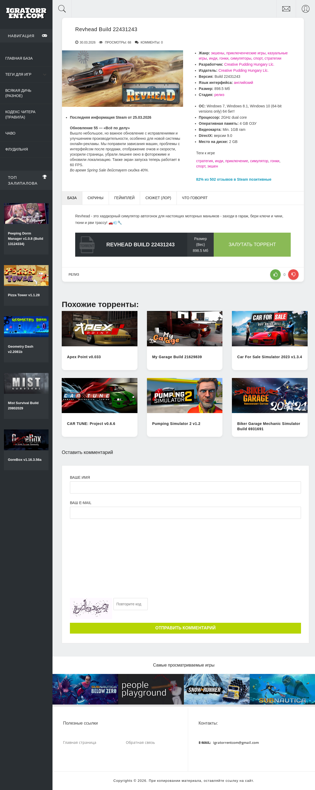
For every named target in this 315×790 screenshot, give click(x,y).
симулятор (259, 161)
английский (243, 82)
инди (213, 58)
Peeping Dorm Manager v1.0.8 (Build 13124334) (25, 238)
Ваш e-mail (81, 503)
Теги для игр (18, 74)
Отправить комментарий (185, 628)
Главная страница (79, 742)
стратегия (204, 161)
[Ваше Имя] (185, 487)
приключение (236, 161)
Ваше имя (80, 477)
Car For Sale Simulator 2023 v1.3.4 (269, 357)
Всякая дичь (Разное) (18, 93)
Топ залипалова (27, 179)
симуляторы (241, 58)
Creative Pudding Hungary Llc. (249, 64)
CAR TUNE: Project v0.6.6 (91, 424)
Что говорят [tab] (195, 198)
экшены (217, 53)
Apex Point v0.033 (84, 357)
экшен (212, 166)
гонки (223, 58)
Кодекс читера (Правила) (20, 114)
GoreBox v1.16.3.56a (24, 460)
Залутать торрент (252, 244)
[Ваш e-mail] (185, 513)
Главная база (19, 58)
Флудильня (16, 149)
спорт (257, 58)
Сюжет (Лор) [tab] (158, 198)
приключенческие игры (246, 53)
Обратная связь (140, 742)
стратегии (273, 58)
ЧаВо (10, 133)
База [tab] (72, 198)
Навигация (27, 35)
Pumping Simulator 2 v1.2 (176, 424)
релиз (219, 95)
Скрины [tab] (95, 198)
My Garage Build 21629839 (177, 357)
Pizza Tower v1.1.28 (24, 295)
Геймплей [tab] (124, 198)
